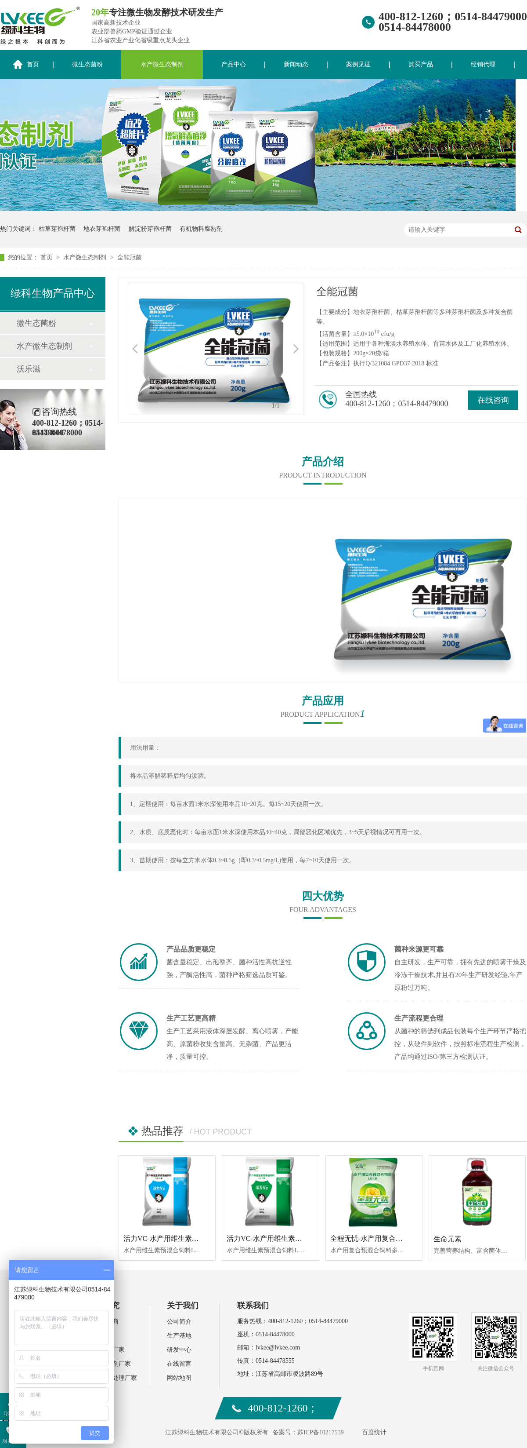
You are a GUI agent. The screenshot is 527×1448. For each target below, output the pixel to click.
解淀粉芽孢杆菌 (150, 229)
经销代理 (483, 64)
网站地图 (179, 1378)
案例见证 (358, 64)
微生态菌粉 (87, 64)
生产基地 (179, 1335)
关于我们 (183, 1305)
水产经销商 (103, 1321)
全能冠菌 (129, 257)
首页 (47, 257)
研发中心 (179, 1349)
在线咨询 (493, 400)
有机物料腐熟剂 (201, 229)
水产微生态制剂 (162, 64)
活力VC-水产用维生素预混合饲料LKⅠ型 (290, 1238)
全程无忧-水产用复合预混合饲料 (380, 1238)
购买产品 (420, 64)
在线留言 (179, 1363)
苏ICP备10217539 (320, 1432)
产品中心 (233, 64)
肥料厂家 (100, 1335)
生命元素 (447, 1239)
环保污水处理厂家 (112, 1378)
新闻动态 (296, 64)
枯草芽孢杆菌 (57, 229)
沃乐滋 (28, 369)
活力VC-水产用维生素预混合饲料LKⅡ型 (186, 1238)
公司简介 (179, 1321)
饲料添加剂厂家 (109, 1363)
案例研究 (103, 1305)
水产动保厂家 (106, 1349)
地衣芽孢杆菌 (101, 229)
